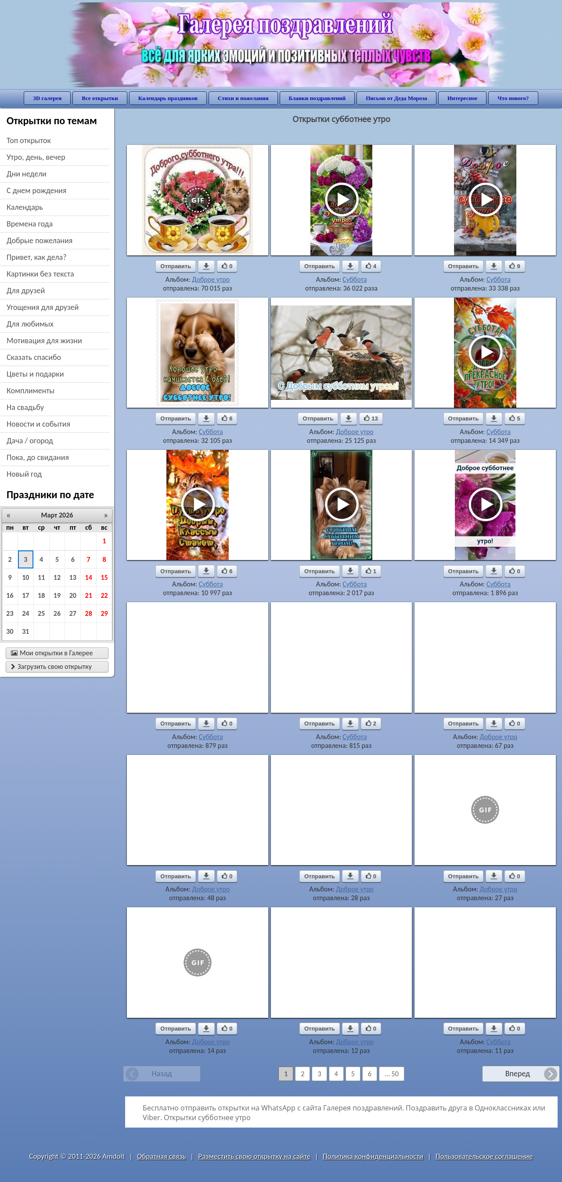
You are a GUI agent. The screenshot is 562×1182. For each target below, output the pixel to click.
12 (57, 577)
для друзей (26, 290)
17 (25, 595)
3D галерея (47, 98)
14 (88, 577)
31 (25, 631)
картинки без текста (40, 274)
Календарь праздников (168, 98)
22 (104, 595)
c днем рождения (36, 190)
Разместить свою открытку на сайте (254, 1156)
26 (57, 613)
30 (9, 631)
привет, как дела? (37, 257)
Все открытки (100, 98)
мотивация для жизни (44, 340)
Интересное (462, 98)
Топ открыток (29, 140)
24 (25, 613)
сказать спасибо (34, 357)
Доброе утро (211, 279)
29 (104, 613)
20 (72, 595)
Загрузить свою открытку (51, 666)
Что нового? (513, 98)
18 (41, 595)
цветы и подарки (35, 374)
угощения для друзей (43, 307)
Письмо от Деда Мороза (396, 98)
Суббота (354, 279)
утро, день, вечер (36, 157)
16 (9, 595)
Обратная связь (161, 1156)
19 (57, 595)
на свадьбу (25, 407)
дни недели (27, 174)
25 (41, 613)
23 (9, 613)
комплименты (30, 390)
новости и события (38, 424)
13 (72, 577)
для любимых (30, 324)
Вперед (517, 1073)
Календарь (25, 207)
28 (88, 613)
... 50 (392, 1074)
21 (88, 595)
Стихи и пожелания (243, 98)
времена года (30, 224)
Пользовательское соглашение (484, 1156)
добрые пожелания (39, 240)
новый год (24, 474)
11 (41, 577)
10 (25, 577)
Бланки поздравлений (317, 98)
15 (104, 577)
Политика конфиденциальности (373, 1156)
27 (72, 613)
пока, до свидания (38, 457)
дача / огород (30, 440)
